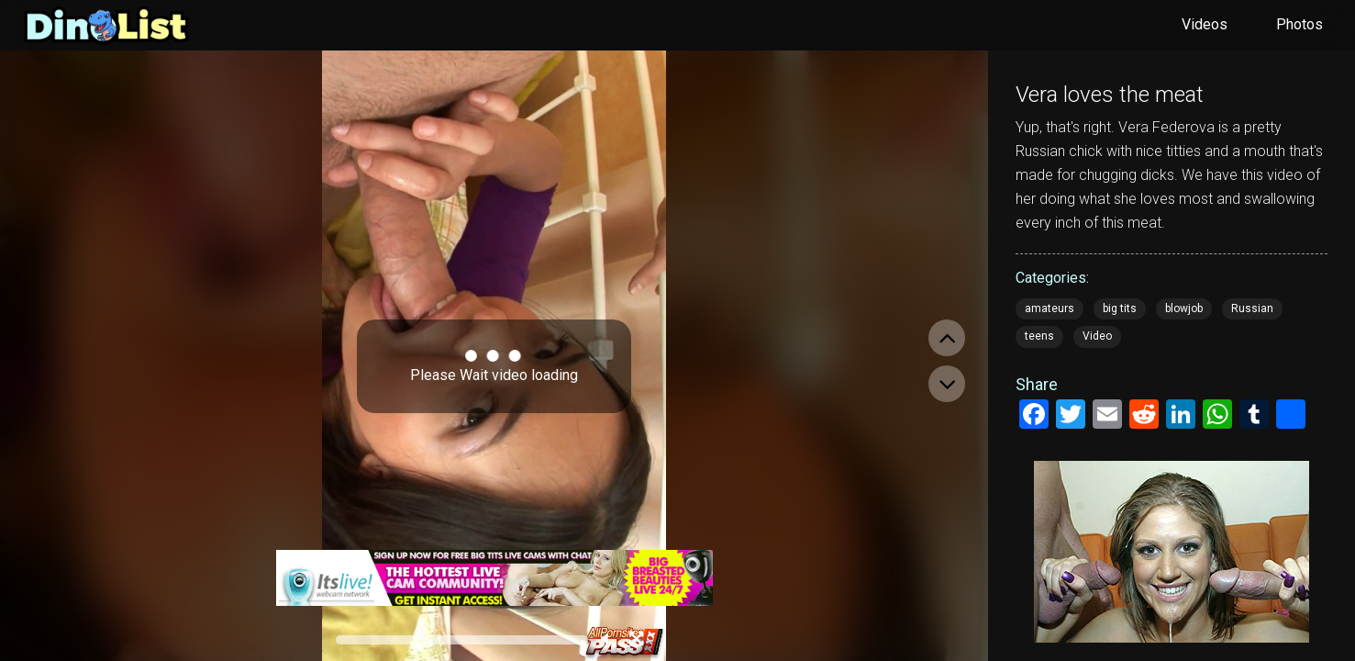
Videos (1204, 24)
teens (1039, 336)
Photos (1299, 24)
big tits (1120, 308)
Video (1097, 336)
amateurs (1049, 308)
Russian (1252, 308)
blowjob (1184, 308)
